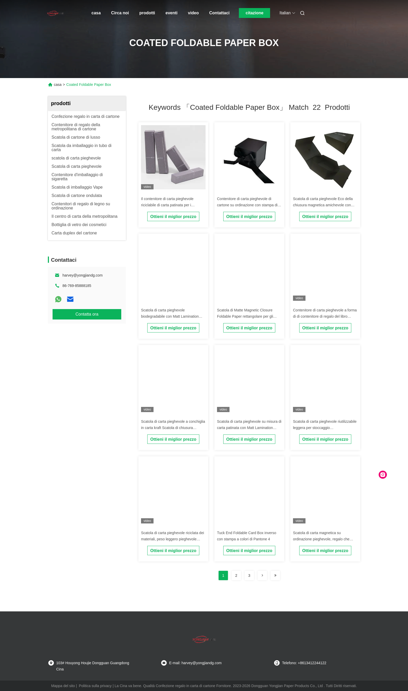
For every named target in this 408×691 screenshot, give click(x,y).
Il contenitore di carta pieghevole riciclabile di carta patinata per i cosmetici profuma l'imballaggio (167, 205)
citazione (254, 13)
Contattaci (219, 13)
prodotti (147, 13)
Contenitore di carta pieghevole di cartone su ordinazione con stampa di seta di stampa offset (247, 205)
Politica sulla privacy (95, 686)
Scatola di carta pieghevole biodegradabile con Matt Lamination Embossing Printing (170, 316)
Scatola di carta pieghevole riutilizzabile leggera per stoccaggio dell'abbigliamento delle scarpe (324, 427)
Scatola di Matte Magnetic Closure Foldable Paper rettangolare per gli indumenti (245, 316)
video (193, 13)
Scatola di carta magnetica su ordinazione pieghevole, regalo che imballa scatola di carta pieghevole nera (325, 539)
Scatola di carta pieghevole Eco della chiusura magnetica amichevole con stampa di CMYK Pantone (323, 205)
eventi (171, 13)
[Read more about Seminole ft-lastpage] (275, 575)
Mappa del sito (63, 686)
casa (96, 13)
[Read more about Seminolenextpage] (262, 575)
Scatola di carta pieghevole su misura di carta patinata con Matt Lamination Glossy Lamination (249, 427)
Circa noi (120, 13)
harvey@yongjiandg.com (82, 275)
